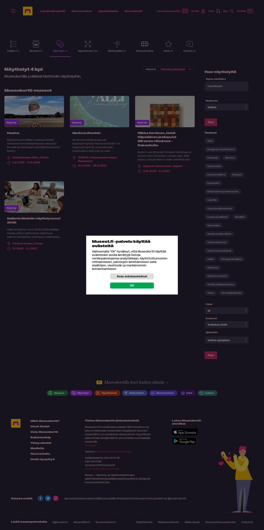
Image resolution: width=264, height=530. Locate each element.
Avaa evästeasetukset (132, 276)
